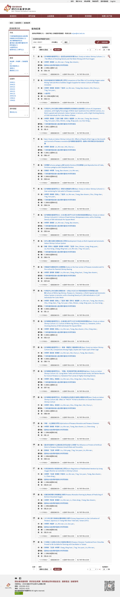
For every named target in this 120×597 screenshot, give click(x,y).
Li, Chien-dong (91, 426)
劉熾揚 (46, 450)
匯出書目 (58, 49)
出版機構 (50, 16)
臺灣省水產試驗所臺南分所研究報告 (56, 65)
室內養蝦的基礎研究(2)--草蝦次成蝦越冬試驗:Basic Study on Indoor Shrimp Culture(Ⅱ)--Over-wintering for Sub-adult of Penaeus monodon (74, 190)
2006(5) (12, 84)
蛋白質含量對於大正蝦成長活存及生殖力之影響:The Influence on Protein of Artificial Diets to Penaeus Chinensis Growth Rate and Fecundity (73, 446)
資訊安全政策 (34, 581)
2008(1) (12, 82)
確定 (66, 42)
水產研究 (47, 93)
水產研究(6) (14, 47)
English (112, 1)
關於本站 (79, 1)
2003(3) (12, 91)
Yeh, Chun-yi (94, 88)
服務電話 (65, 581)
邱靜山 (57, 194)
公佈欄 (69, 16)
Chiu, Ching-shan (96, 194)
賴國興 (72, 118)
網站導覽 (87, 1)
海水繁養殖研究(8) (16, 40)
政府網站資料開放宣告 (51, 581)
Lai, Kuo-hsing (84, 121)
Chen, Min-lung (88, 379)
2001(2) (12, 93)
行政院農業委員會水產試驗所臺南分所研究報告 (60, 124)
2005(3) (12, 87)
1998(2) (12, 98)
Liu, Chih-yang (65, 450)
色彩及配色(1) (14, 66)
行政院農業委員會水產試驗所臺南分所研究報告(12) (19, 37)
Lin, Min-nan (59, 62)
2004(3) (12, 89)
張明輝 (61, 246)
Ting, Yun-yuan (49, 90)
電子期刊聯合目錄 (83, 74)
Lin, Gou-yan (69, 524)
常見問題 (88, 16)
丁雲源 (62, 88)
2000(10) (13, 96)
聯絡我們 (95, 1)
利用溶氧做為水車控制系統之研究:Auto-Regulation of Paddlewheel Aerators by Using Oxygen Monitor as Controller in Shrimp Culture (73, 469)
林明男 (46, 62)
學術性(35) (13, 112)
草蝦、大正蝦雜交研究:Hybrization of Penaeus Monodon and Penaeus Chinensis (71, 423)
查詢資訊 (13, 16)
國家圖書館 (104, 1)
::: (67, 1)
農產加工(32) (14, 70)
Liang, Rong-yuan (72, 121)
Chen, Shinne (60, 121)
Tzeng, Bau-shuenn (91, 118)
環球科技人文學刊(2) (17, 49)
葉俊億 (57, 88)
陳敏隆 (57, 379)
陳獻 (61, 118)
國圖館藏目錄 (54, 74)
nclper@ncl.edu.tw (78, 33)
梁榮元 (66, 118)
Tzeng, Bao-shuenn (71, 62)
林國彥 (52, 524)
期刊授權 (31, 16)
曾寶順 (52, 62)
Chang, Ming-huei (61, 248)
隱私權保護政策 (21, 581)
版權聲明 (74, 581)
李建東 (57, 426)
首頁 (72, 1)
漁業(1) (12, 68)
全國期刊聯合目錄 (68, 74)
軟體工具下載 (107, 16)
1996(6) (12, 100)
